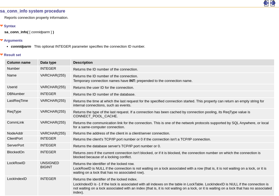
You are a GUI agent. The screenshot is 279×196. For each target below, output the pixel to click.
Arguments (11, 40)
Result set (10, 55)
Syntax (8, 26)
